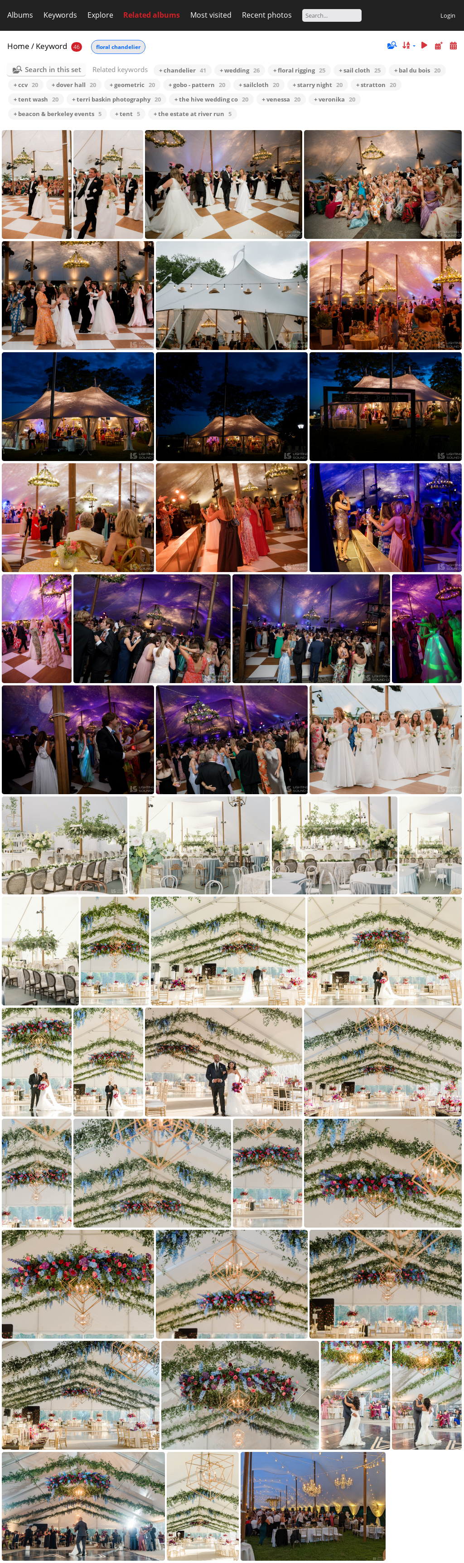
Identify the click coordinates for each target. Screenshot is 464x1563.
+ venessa (281, 99)
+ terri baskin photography (116, 99)
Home (18, 46)
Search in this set (53, 69)
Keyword (51, 46)
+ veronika (334, 99)
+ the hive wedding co (211, 99)
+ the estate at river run (193, 114)
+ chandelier (182, 70)
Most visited (211, 15)
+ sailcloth (259, 85)
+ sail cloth (360, 70)
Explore (100, 15)
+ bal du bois (417, 70)
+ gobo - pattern (197, 85)
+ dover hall (74, 85)
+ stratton (376, 85)
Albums (20, 15)
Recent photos (267, 15)
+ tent (127, 114)
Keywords (60, 15)
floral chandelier (118, 47)
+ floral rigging (299, 70)
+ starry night (318, 85)
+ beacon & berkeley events (58, 114)
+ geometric (132, 85)
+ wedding (240, 70)
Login (447, 15)
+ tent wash (36, 99)
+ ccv (26, 85)
